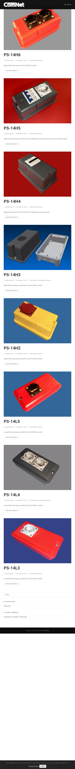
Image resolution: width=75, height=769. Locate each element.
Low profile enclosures (36, 427)
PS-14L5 (12, 421)
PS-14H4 (12, 201)
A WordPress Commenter (11, 617)
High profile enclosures (36, 60)
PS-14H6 (12, 54)
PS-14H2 (12, 348)
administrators (9, 60)
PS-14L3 (12, 568)
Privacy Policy (45, 630)
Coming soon (33, 280)
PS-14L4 (12, 494)
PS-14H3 (12, 274)
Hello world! (7, 606)
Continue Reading (12, 70)
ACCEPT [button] (43, 766)
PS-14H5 (12, 128)
